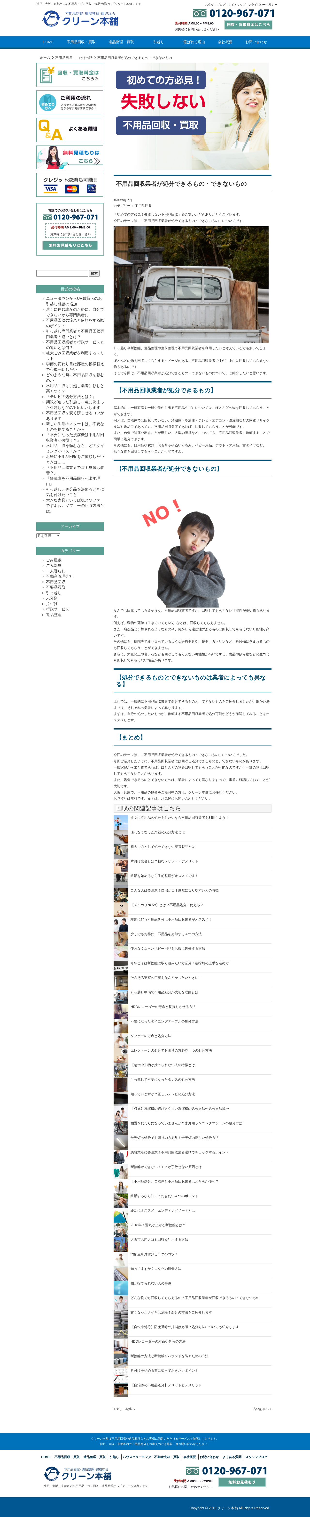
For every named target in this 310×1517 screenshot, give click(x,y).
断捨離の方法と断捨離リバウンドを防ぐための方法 (170, 1356)
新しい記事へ (124, 1409)
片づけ (52, 604)
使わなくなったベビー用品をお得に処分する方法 (168, 948)
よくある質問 (232, 1457)
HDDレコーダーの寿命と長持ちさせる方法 (163, 1007)
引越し (158, 42)
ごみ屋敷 (54, 560)
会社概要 (225, 42)
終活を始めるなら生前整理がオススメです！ (164, 876)
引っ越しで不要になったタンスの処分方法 (163, 1079)
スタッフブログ (256, 1457)
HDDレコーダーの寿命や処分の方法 (158, 1341)
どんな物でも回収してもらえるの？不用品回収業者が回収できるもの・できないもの (195, 1298)
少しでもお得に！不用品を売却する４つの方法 (166, 934)
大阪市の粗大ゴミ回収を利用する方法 (159, 1239)
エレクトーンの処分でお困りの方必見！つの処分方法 (171, 1050)
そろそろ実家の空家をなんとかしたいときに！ (166, 978)
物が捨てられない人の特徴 (151, 1283)
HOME (48, 42)
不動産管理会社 (59, 576)
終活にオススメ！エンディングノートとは (163, 1210)
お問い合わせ (256, 42)
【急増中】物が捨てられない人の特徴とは (163, 1065)
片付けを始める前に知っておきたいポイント (164, 1370)
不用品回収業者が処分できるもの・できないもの (181, 183)
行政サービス (57, 609)
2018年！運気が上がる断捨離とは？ (158, 1225)
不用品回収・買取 (81, 42)
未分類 (52, 598)
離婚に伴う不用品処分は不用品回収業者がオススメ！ (171, 919)
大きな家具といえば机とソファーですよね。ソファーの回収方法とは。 (75, 505)
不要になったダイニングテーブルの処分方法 (164, 1021)
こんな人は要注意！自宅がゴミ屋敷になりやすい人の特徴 (175, 890)
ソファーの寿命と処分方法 (151, 1036)
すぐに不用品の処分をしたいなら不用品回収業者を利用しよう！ (180, 817)
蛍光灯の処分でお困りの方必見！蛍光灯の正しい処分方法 (175, 1138)
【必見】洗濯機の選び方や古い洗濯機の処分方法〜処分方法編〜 (180, 1109)
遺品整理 (54, 615)
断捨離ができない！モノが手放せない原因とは (166, 1167)
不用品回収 (143, 206)
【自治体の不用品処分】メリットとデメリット (166, 1385)
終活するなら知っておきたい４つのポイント (164, 1196)
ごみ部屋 (54, 565)
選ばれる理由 (194, 42)
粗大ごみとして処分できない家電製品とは (163, 847)
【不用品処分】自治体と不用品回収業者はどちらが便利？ (175, 1181)
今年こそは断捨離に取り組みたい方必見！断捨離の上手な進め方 (180, 963)
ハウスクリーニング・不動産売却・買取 (151, 1457)
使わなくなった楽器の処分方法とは (158, 832)
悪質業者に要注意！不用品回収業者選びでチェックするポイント (180, 1152)
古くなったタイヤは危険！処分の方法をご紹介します (171, 1312)
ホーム (45, 58)
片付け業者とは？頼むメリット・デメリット (164, 861)
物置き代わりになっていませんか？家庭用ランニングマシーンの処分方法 (186, 1123)
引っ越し (54, 593)
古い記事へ (262, 1409)
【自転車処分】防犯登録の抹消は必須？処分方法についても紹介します (185, 1327)
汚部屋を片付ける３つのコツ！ (154, 1254)
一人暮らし (55, 571)
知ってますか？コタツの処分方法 (156, 1269)
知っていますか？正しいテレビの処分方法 (163, 1094)
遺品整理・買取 (121, 42)
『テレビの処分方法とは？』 (71, 397)
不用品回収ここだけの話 (74, 58)
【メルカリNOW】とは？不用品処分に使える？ (167, 905)
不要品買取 (55, 587)
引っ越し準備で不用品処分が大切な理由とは (164, 992)
